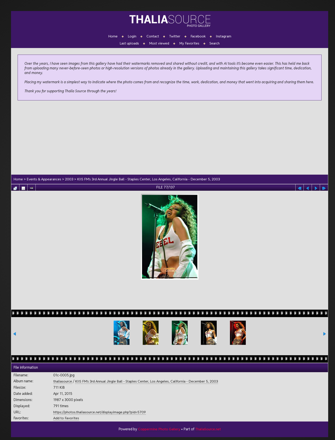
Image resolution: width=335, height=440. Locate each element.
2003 (69, 179)
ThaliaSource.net (208, 429)
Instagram (223, 36)
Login (132, 36)
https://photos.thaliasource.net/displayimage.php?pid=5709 (99, 412)
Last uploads (129, 43)
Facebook (198, 36)
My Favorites (189, 43)
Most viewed (159, 43)
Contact (152, 36)
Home (113, 36)
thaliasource (62, 381)
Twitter (174, 36)
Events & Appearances (44, 179)
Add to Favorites (66, 418)
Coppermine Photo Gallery (159, 429)
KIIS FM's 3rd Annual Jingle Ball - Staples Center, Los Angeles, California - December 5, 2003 (148, 179)
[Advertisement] (169, 138)
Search (214, 43)
